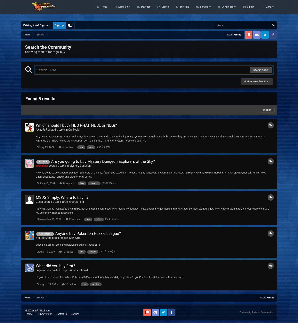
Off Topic (73, 129)
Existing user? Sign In (37, 25)
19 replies (67, 183)
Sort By (267, 110)
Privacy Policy (45, 314)
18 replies (66, 251)
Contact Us (61, 314)
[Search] (232, 25)
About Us (141, 9)
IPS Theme (31, 310)
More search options (257, 81)
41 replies (66, 147)
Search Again (260, 69)
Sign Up (59, 25)
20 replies (69, 284)
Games (184, 9)
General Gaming (74, 201)
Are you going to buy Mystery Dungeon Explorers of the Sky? (103, 161)
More (268, 9)
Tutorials (203, 9)
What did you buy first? (55, 266)
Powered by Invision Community (256, 312)
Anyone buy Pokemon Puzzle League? (88, 233)
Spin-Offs (74, 237)
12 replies (73, 219)
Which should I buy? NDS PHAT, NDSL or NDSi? (76, 125)
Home (122, 9)
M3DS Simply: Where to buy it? (62, 197)
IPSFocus (45, 310)
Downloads (246, 9)
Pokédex (164, 9)
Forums (223, 9)
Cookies (75, 314)
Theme (30, 314)
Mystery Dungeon (80, 165)
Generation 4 (80, 270)
